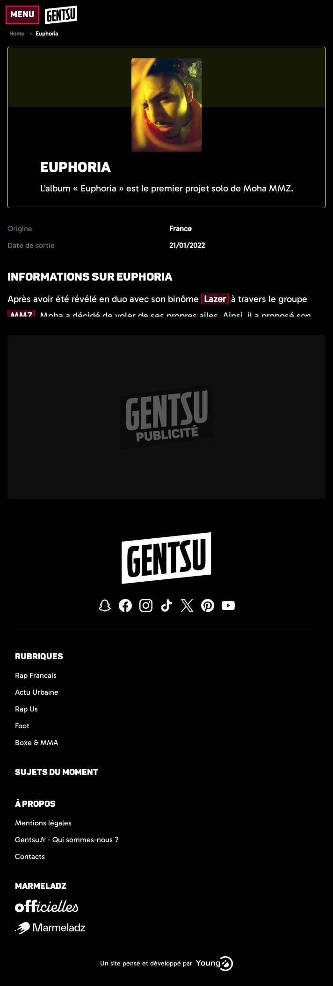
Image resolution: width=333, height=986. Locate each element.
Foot (22, 725)
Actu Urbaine (36, 692)
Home (16, 33)
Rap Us (26, 708)
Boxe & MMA (36, 742)
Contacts (30, 856)
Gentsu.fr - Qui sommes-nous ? (67, 839)
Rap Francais (36, 675)
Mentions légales (43, 822)
